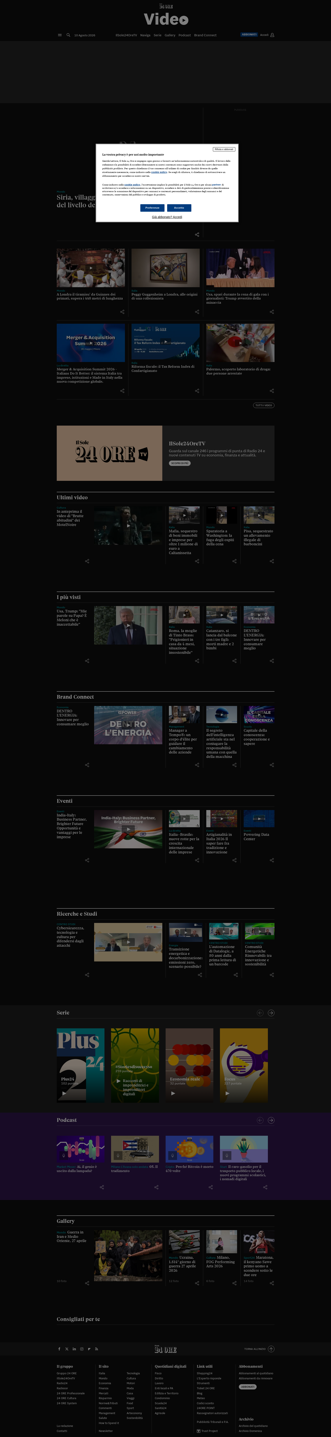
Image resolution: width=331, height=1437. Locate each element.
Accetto (179, 207)
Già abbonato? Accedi (167, 217)
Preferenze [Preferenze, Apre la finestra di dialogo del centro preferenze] (152, 207)
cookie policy (159, 172)
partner (216, 184)
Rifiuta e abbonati (224, 149)
